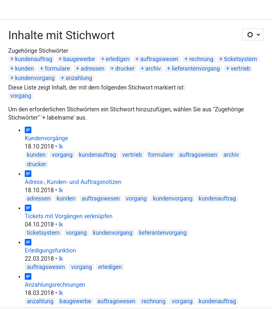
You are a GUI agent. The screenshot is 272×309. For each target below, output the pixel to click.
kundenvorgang (34, 78)
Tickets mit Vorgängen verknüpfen (69, 216)
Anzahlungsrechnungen (55, 284)
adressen (92, 68)
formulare (57, 68)
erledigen (117, 59)
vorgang (20, 95)
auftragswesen (159, 59)
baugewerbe (79, 59)
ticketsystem (240, 59)
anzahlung (79, 78)
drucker (125, 68)
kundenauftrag (33, 59)
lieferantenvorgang (196, 68)
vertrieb (240, 68)
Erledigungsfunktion (50, 250)
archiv (153, 68)
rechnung (201, 59)
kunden (24, 68)
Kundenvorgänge (46, 138)
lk (61, 146)
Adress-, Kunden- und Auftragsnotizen (73, 182)
